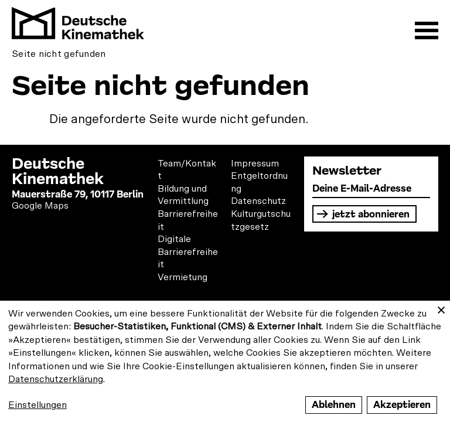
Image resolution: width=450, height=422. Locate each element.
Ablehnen (334, 405)
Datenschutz (258, 201)
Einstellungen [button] (37, 405)
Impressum (255, 163)
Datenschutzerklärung (55, 379)
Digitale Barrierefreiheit (188, 251)
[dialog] (225, 361)
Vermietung (182, 277)
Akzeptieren (402, 405)
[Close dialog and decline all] (441, 308)
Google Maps (40, 205)
